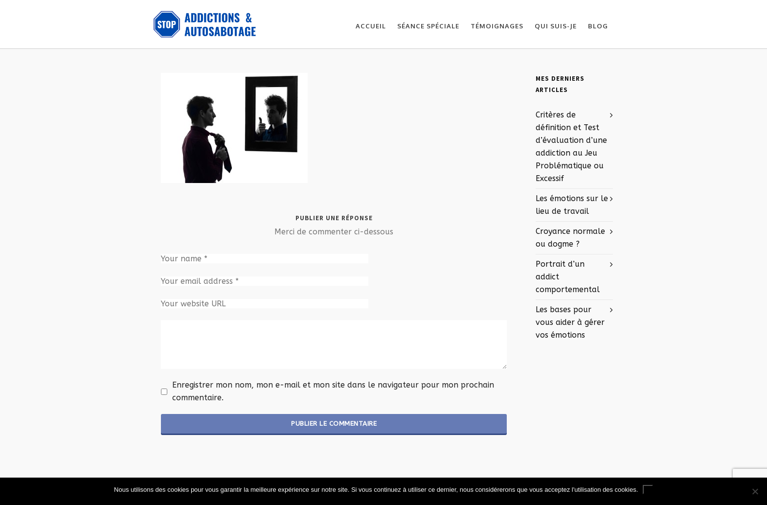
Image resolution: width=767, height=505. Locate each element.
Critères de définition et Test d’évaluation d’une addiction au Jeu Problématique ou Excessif (571, 146)
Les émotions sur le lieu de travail (572, 205)
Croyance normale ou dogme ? (570, 238)
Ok (648, 489)
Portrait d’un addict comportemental (568, 276)
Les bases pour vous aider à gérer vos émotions (570, 322)
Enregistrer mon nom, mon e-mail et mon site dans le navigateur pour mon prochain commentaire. (333, 391)
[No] (755, 491)
